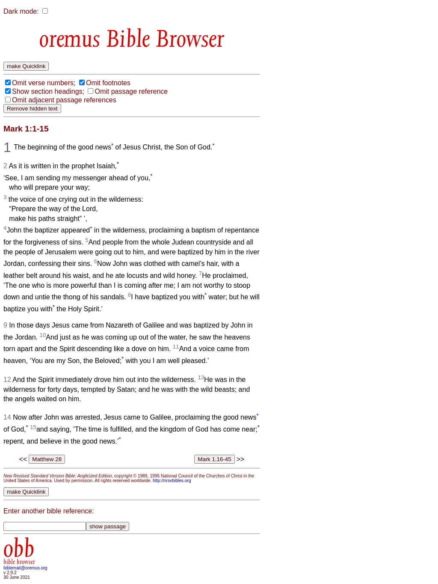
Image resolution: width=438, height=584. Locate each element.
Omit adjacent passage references (64, 100)
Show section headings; (48, 91)
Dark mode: (21, 11)
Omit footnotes (108, 82)
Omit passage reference (131, 91)
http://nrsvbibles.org (172, 480)
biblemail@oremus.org (25, 568)
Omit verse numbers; (43, 82)
